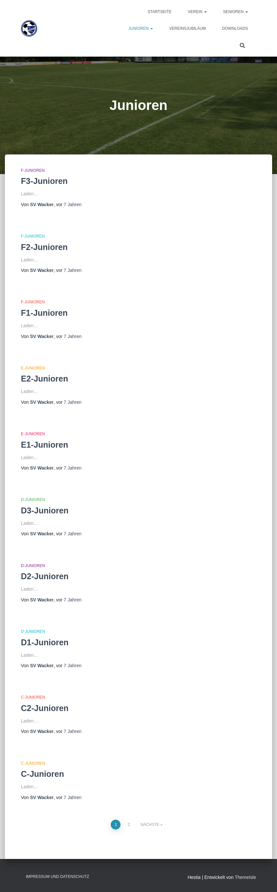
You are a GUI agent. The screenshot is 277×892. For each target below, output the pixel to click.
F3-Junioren (44, 181)
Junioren (141, 28)
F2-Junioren (44, 247)
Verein (197, 11)
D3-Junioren (45, 510)
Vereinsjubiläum (187, 28)
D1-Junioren (45, 642)
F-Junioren (33, 170)
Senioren (235, 11)
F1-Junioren (44, 312)
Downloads (235, 28)
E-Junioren (33, 368)
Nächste (149, 824)
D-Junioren (33, 499)
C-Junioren (33, 697)
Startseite (159, 11)
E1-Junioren (44, 444)
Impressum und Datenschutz (57, 876)
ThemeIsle (245, 877)
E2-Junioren (44, 378)
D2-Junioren (45, 576)
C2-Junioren (45, 708)
